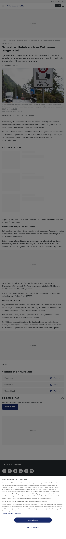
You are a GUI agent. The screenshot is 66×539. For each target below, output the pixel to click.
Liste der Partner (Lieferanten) (11, 513)
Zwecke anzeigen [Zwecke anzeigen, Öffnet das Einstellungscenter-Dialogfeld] (33, 527)
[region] (33, 507)
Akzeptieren (33, 520)
